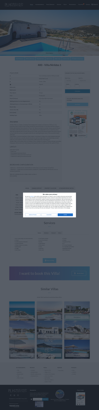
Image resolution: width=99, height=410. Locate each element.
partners (32, 196)
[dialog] (49, 205)
